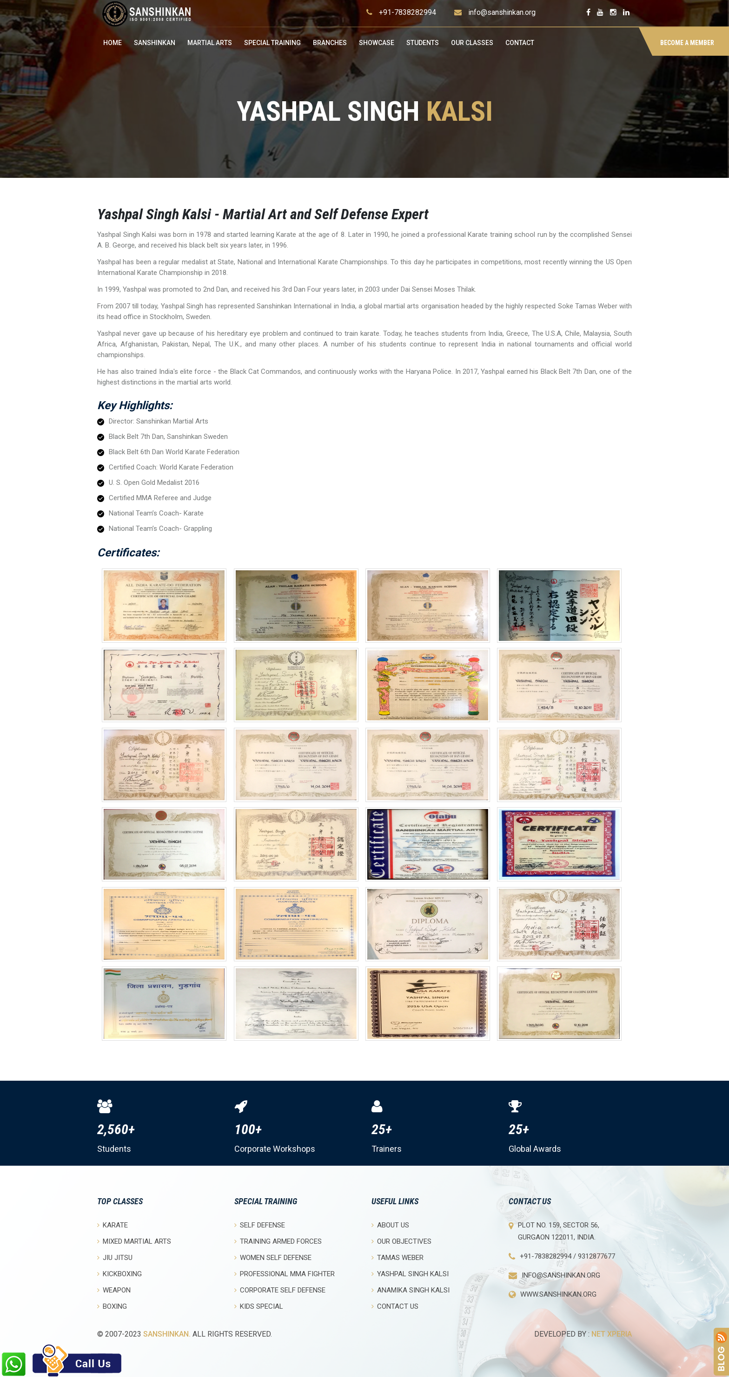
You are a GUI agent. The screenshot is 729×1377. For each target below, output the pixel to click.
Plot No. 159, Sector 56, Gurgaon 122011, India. (558, 1231)
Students (422, 42)
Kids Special (258, 1306)
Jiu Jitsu (115, 1257)
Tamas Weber (397, 1257)
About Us (390, 1225)
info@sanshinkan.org (502, 12)
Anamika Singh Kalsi (410, 1290)
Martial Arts (209, 42)
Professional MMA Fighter (284, 1274)
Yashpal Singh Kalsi (410, 1274)
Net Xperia (611, 1334)
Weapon (114, 1290)
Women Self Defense (272, 1257)
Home (112, 42)
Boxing (112, 1306)
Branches (330, 42)
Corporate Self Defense (279, 1290)
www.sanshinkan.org (558, 1294)
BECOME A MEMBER (687, 42)
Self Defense (259, 1225)
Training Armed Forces (278, 1241)
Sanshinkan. (167, 1334)
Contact (519, 42)
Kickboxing (119, 1274)
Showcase (376, 42)
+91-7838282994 (407, 12)
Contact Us (394, 1306)
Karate (112, 1225)
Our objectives (401, 1241)
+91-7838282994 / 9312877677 (567, 1256)
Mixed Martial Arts (134, 1241)
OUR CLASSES (472, 42)
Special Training (272, 42)
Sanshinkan (154, 42)
